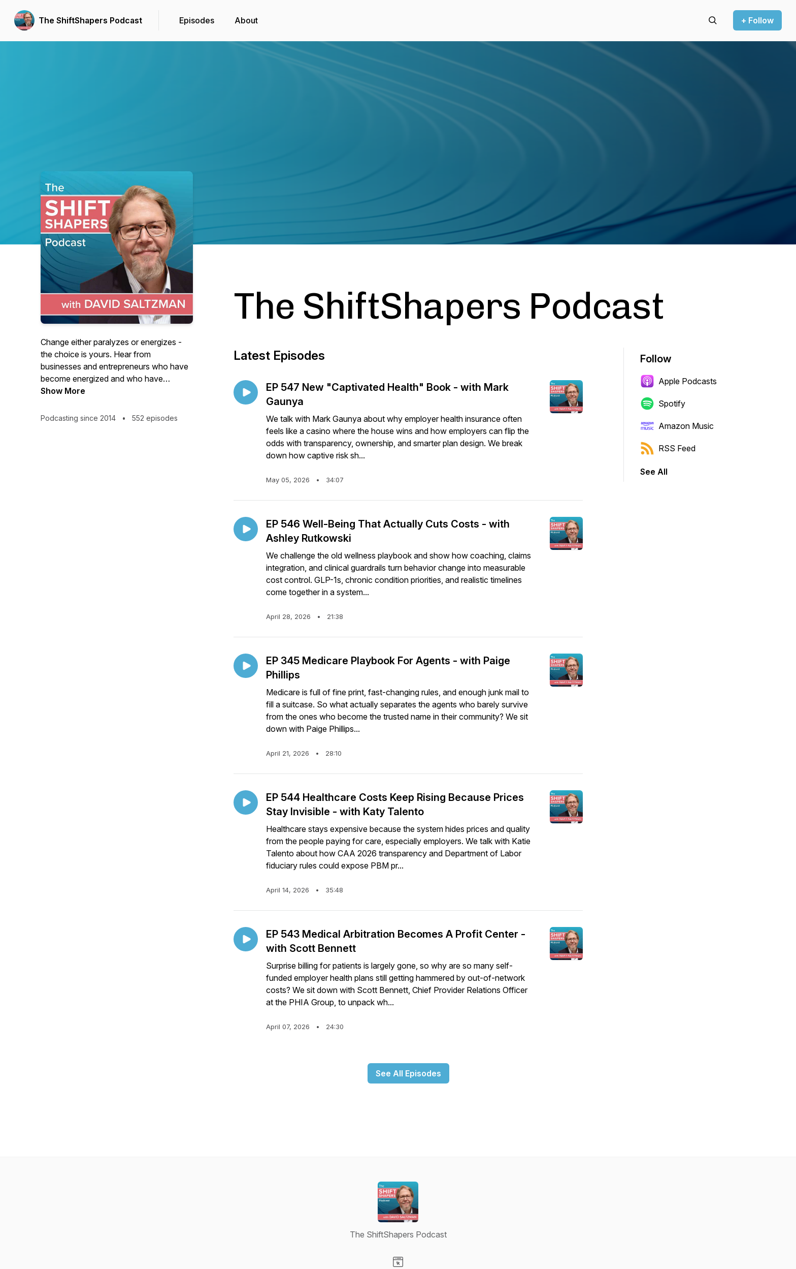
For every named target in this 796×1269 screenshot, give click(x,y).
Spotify (662, 403)
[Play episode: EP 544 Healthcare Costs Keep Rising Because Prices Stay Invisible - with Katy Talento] (246, 802)
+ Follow (757, 20)
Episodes (196, 20)
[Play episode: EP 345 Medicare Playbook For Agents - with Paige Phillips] (246, 666)
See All (654, 472)
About (246, 20)
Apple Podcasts (678, 381)
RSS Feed (667, 448)
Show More (63, 391)
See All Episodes (408, 1073)
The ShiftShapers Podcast (90, 20)
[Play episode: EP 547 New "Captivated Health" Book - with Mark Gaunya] (246, 392)
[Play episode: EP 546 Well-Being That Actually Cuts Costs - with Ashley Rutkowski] (246, 529)
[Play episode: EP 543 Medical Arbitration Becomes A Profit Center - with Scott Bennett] (246, 939)
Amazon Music (677, 426)
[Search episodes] (713, 20)
